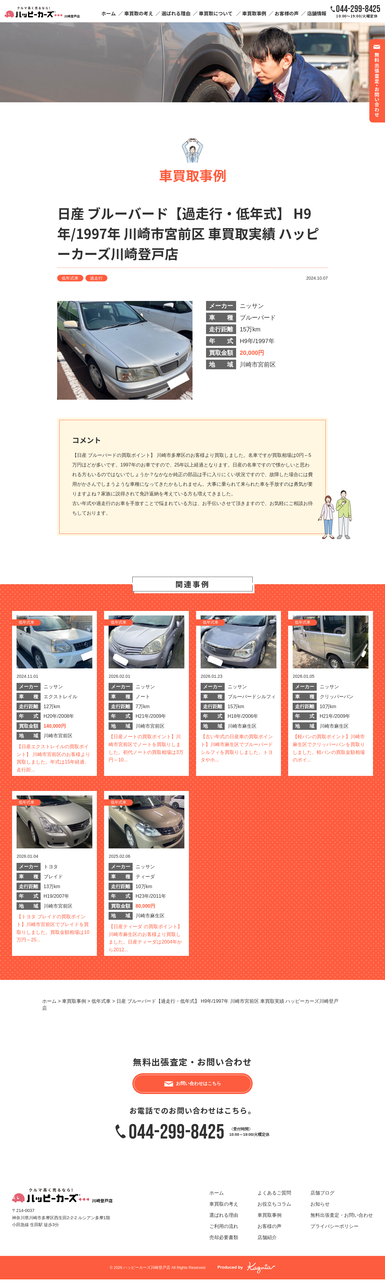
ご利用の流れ (223, 1229)
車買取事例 (254, 13)
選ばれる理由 (176, 13)
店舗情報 (316, 13)
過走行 (96, 278)
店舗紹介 (267, 1241)
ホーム (108, 13)
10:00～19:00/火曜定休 (358, 11)
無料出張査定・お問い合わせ (341, 1218)
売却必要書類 (223, 1241)
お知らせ (320, 1207)
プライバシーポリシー (334, 1229)
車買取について (216, 13)
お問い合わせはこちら (198, 1085)
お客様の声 (287, 13)
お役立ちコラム (274, 1207)
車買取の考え (138, 13)
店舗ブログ (322, 1196)
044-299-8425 (176, 1136)
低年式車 (70, 278)
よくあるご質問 (274, 1196)
